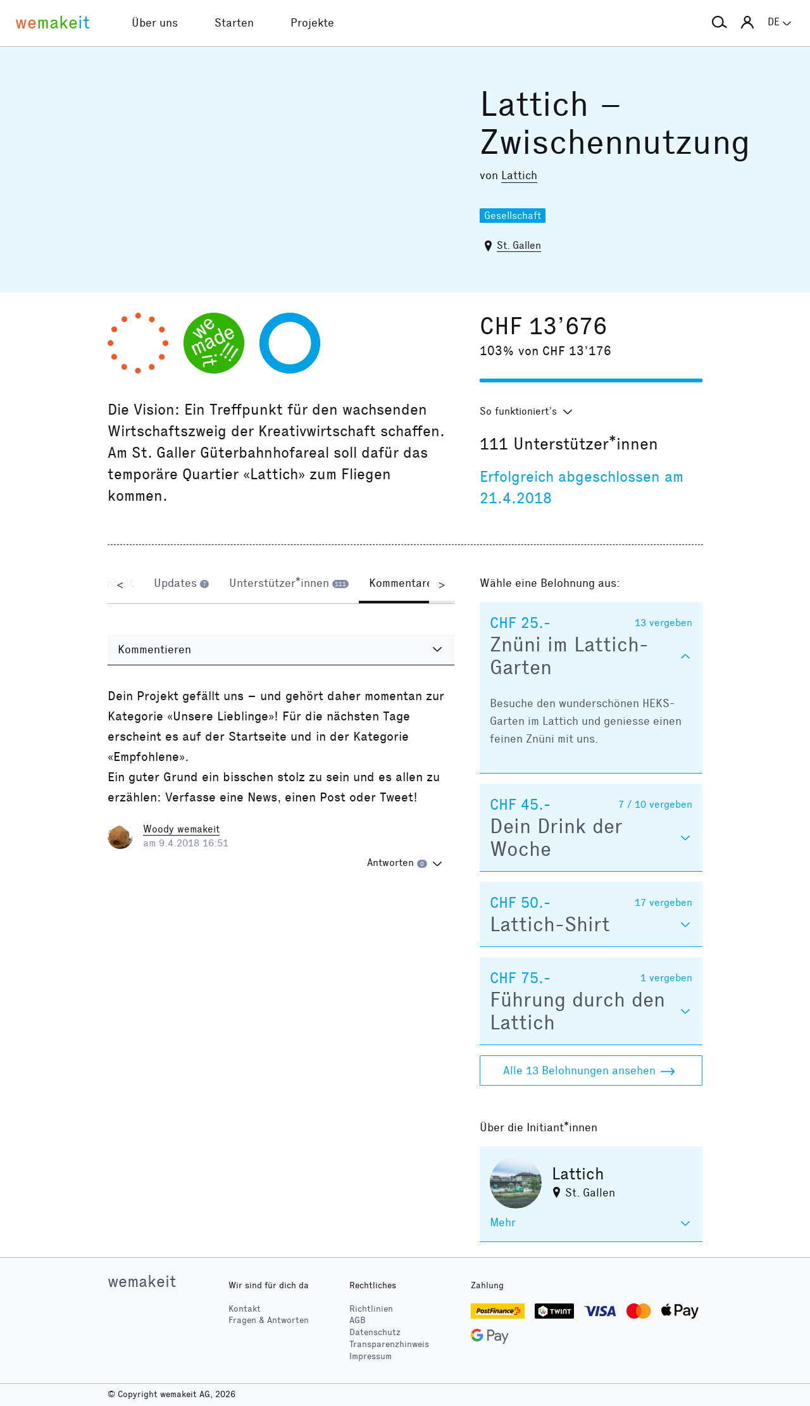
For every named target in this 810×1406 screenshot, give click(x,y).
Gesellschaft (512, 216)
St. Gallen (519, 245)
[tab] (181, 584)
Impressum (370, 1356)
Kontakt (244, 1308)
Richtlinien (371, 1308)
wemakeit (142, 1281)
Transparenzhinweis (389, 1344)
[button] (719, 22)
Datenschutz (375, 1332)
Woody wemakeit (181, 829)
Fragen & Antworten (268, 1320)
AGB (357, 1320)
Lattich (519, 175)
